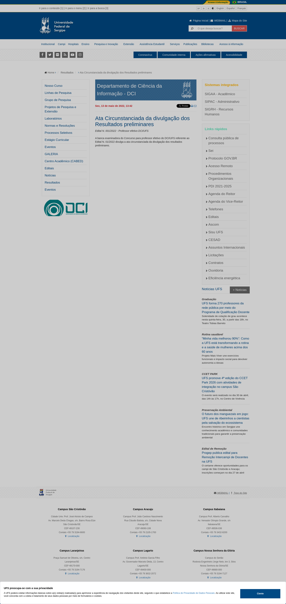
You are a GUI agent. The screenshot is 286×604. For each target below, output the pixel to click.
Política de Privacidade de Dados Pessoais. (194, 593)
